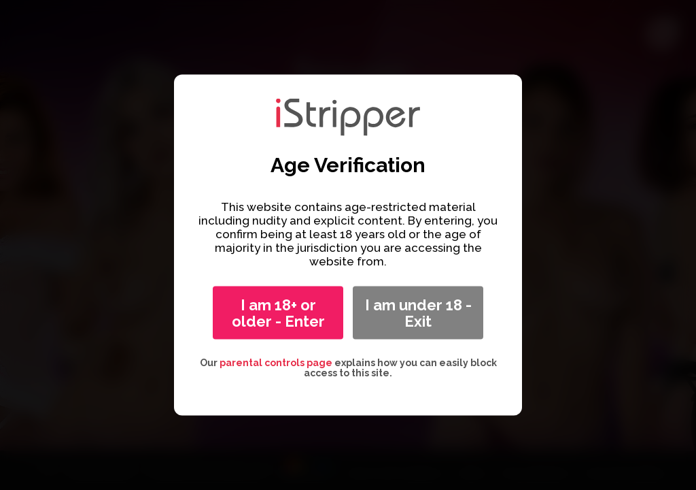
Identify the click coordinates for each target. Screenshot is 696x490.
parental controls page (276, 362)
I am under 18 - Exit (418, 313)
